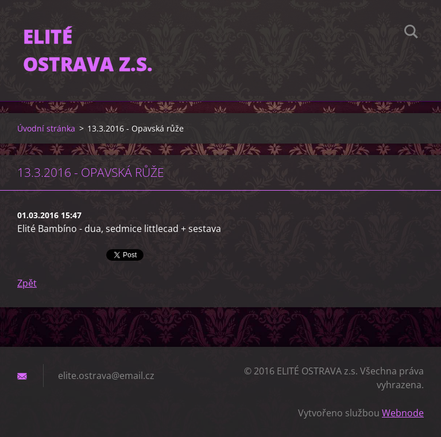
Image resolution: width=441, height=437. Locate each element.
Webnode (403, 413)
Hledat (411, 33)
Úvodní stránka (46, 128)
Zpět (27, 283)
